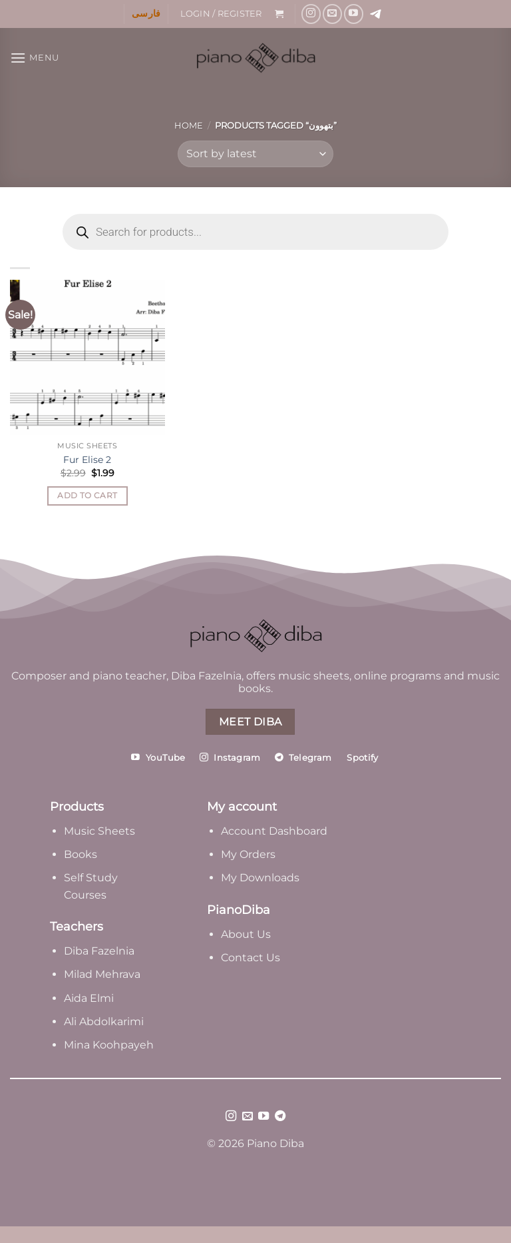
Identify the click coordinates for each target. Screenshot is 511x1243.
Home (188, 126)
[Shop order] (255, 154)
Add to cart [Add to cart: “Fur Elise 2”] (87, 495)
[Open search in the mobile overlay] (255, 231)
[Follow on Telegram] (280, 1116)
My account (242, 806)
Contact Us (250, 957)
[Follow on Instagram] (311, 13)
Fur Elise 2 (87, 460)
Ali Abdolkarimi (104, 1021)
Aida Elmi (89, 998)
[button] (221, 14)
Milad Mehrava (102, 974)
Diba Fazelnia (99, 951)
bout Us (249, 934)
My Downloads (260, 877)
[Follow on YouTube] (353, 13)
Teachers (76, 926)
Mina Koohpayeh (109, 1044)
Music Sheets (99, 831)
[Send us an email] (332, 13)
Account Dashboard (274, 831)
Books (80, 854)
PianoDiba (238, 910)
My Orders (248, 854)
